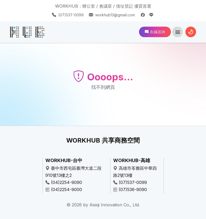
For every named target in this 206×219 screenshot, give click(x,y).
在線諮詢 (155, 32)
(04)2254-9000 (66, 189)
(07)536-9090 (133, 189)
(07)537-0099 (71, 15)
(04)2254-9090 (66, 182)
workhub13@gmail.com (115, 15)
